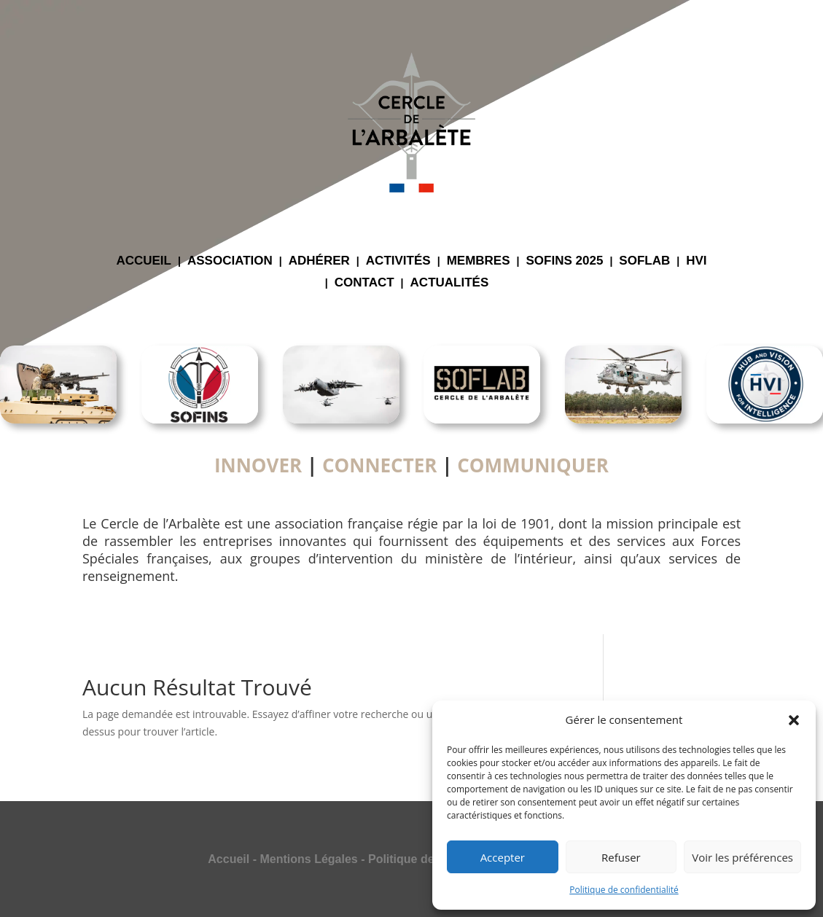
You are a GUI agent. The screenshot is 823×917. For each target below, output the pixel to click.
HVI (696, 262)
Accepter (502, 857)
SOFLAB (644, 262)
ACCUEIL (143, 262)
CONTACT (364, 283)
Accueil (228, 859)
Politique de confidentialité (623, 889)
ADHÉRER (319, 262)
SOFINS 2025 (565, 262)
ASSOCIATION (230, 262)
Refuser (621, 857)
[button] (794, 720)
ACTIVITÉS (398, 262)
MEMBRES (478, 262)
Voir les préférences (742, 857)
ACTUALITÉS (449, 283)
